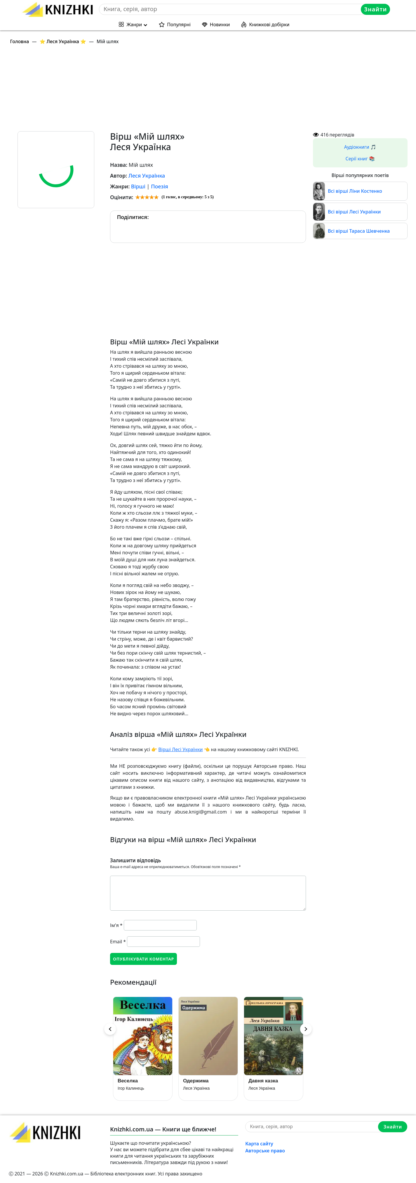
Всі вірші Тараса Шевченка (359, 231)
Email (118, 941)
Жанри (134, 24)
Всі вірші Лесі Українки (354, 211)
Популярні (179, 24)
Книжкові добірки (269, 24)
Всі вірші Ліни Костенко (355, 191)
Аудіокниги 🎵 (360, 147)
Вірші (138, 186)
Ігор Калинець (131, 1088)
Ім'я (116, 925)
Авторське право (265, 1150)
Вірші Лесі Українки (180, 749)
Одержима (196, 1080)
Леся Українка (146, 175)
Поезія (159, 186)
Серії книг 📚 (360, 158)
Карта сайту (259, 1143)
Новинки (220, 24)
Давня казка (263, 1080)
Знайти (375, 9)
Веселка (128, 1080)
